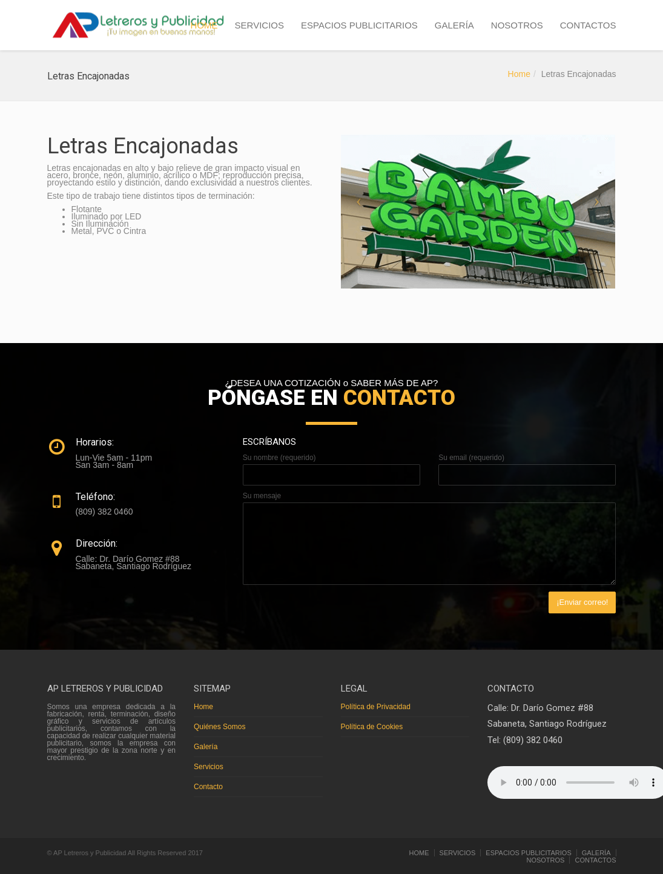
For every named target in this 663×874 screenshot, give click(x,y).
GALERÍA (454, 25)
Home (519, 74)
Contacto (208, 786)
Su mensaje (262, 495)
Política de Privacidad (376, 706)
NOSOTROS (517, 25)
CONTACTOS (588, 25)
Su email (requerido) (471, 457)
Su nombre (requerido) (279, 457)
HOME (204, 25)
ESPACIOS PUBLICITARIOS (359, 25)
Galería (205, 746)
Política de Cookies (372, 726)
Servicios (208, 766)
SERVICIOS (259, 25)
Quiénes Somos (219, 726)
